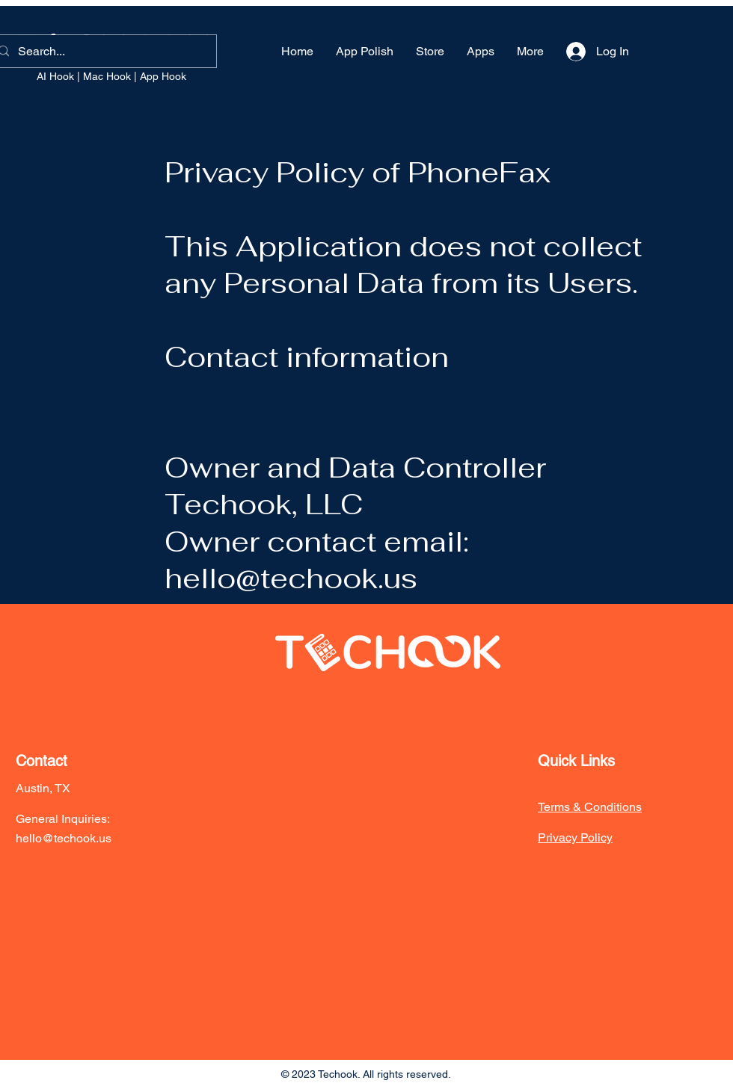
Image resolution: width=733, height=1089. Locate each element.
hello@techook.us (291, 578)
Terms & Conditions (590, 807)
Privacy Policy (575, 837)
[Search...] (101, 51)
